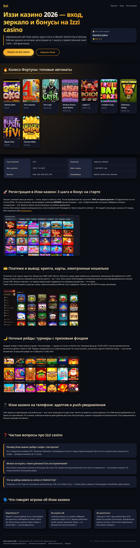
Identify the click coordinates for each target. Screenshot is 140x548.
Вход (122, 5)
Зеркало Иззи (47, 52)
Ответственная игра (55, 543)
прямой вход (26, 210)
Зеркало (114, 5)
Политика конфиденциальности (14, 543)
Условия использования (37, 543)
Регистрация (131, 5)
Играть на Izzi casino (18, 51)
